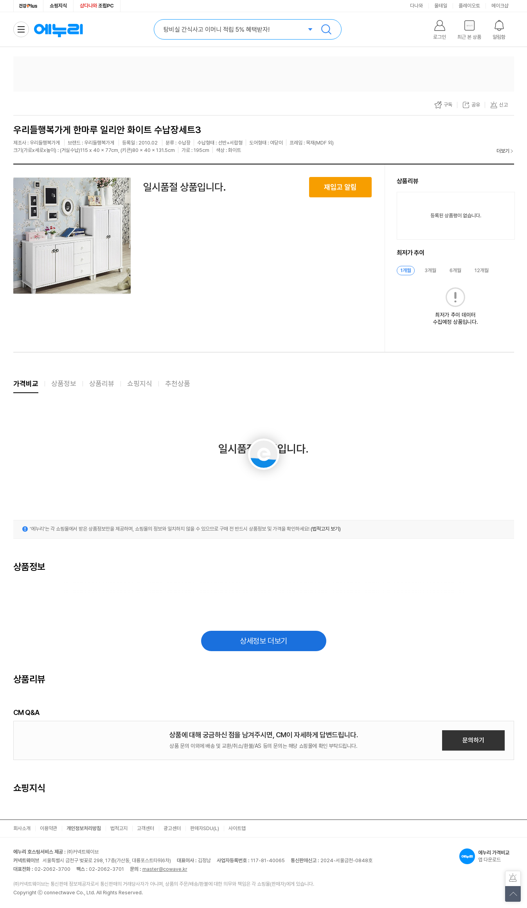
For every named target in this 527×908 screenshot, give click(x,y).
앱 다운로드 (486, 856)
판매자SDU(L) (204, 828)
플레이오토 (469, 6)
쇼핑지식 (58, 6)
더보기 (502, 151)
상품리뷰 (101, 383)
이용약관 (48, 828)
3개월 (430, 270)
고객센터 (145, 828)
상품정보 (63, 383)
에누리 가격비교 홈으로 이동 (58, 29)
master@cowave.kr (164, 869)
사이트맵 (237, 828)
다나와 (416, 6)
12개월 (482, 270)
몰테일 (440, 6)
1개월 (405, 270)
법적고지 (119, 828)
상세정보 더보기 (263, 641)
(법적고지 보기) (326, 529)
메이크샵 (500, 6)
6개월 (455, 270)
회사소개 (22, 828)
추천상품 (177, 383)
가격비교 (25, 383)
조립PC (97, 6)
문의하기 (473, 740)
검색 (326, 29)
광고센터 (172, 828)
